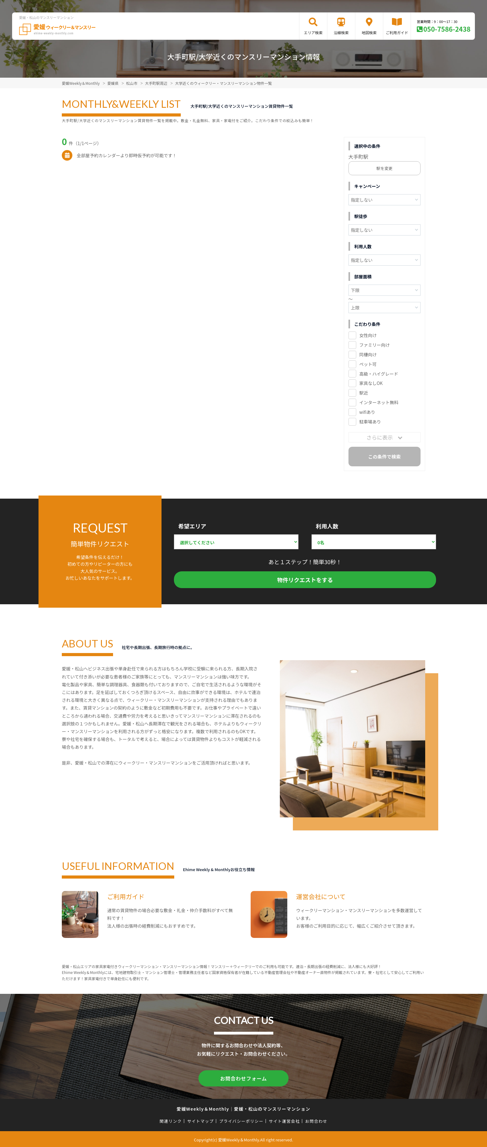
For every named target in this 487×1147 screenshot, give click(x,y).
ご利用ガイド (397, 32)
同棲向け (368, 354)
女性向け (368, 335)
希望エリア (192, 526)
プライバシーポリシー (241, 1120)
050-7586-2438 (447, 29)
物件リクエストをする (305, 580)
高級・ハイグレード (378, 374)
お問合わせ (316, 1120)
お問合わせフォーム (243, 1078)
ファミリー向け (374, 345)
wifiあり (367, 412)
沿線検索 (341, 32)
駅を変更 (384, 168)
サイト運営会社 (284, 1120)
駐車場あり (370, 421)
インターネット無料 (378, 402)
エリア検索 (313, 32)
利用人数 (327, 526)
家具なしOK (371, 383)
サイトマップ (200, 1120)
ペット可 (368, 364)
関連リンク (171, 1120)
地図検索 (369, 32)
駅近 (363, 393)
